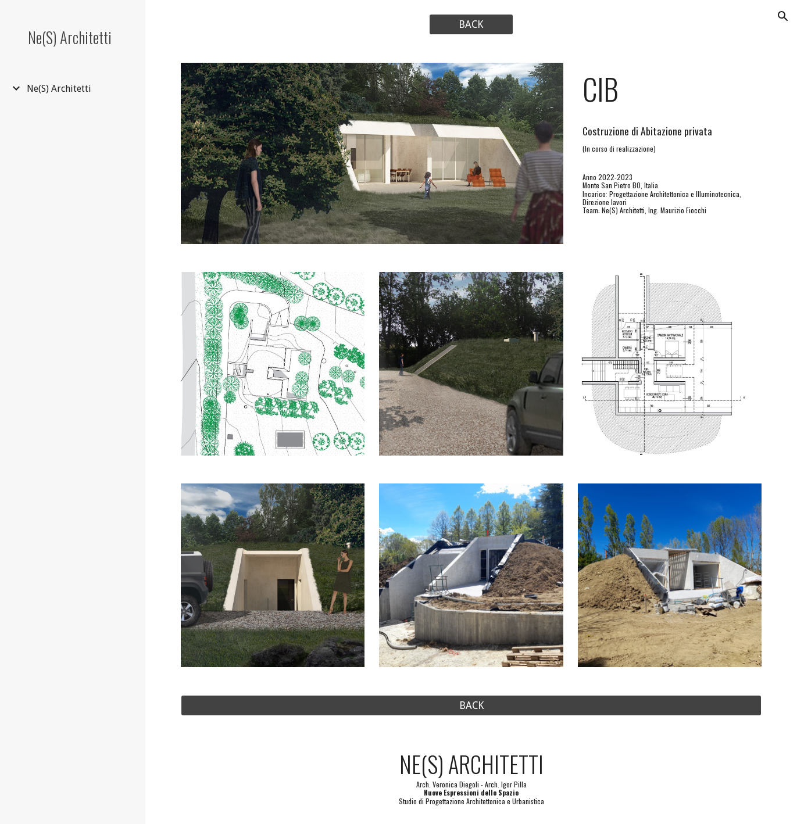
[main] (670, 89)
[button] (783, 16)
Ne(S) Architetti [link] (59, 88)
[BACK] (471, 24)
